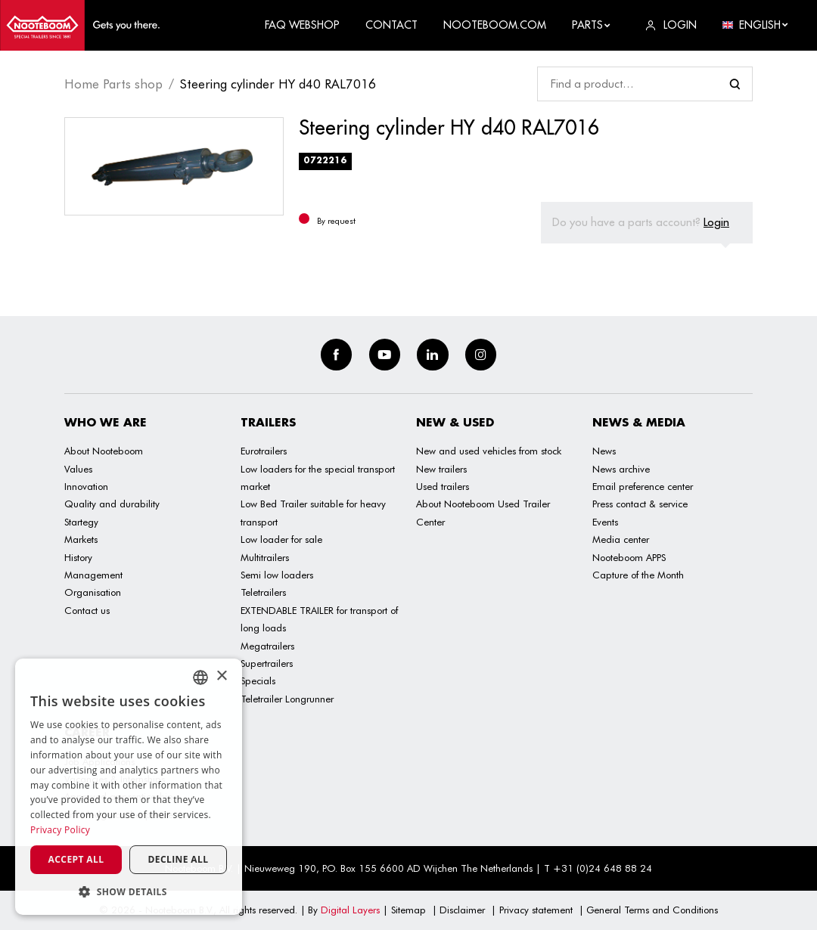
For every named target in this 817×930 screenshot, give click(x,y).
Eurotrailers (264, 451)
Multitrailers (265, 557)
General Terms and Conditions (652, 910)
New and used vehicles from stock (488, 451)
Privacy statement (536, 910)
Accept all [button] (76, 859)
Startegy (81, 522)
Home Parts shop (113, 83)
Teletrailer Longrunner (287, 699)
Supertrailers (267, 663)
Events (605, 522)
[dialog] (128, 787)
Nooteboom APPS (629, 557)
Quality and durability (112, 504)
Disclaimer (462, 910)
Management (93, 575)
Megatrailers (267, 646)
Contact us (87, 610)
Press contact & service (640, 504)
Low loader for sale (281, 539)
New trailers (441, 469)
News (604, 451)
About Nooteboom (103, 451)
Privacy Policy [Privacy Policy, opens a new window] (60, 829)
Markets (81, 539)
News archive (621, 469)
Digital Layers (350, 910)
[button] (128, 892)
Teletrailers (263, 592)
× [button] (221, 676)
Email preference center (642, 486)
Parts (591, 25)
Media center (620, 539)
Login (716, 222)
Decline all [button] (178, 859)
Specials (258, 680)
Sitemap (408, 910)
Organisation (92, 592)
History (78, 557)
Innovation (86, 486)
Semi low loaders (277, 575)
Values (78, 469)
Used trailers (442, 486)
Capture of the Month (638, 575)
